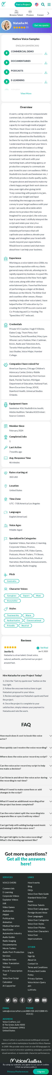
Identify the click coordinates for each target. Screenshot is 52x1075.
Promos (30, 13)
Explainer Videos (10, 899)
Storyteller (12, 601)
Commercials (8, 888)
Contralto (11, 581)
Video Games (9, 907)
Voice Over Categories (38, 920)
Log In (31, 952)
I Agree (41, 1071)
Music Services (9, 959)
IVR (4, 903)
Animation (7, 922)
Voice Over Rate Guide (38, 894)
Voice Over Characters (38, 931)
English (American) (27, 45)
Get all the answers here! (26, 861)
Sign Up (31, 956)
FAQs (30, 890)
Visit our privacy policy (25, 1067)
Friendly (11, 625)
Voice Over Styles (36, 924)
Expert (26, 596)
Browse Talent (16, 13)
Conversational (34, 620)
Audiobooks (8, 911)
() (28, 27)
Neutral (25, 625)
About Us (32, 960)
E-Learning (8, 892)
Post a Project (23, 4)
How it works (34, 882)
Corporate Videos (11, 896)
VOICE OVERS (9, 882)
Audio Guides (9, 937)
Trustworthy (13, 615)
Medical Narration (11, 926)
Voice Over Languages (38, 909)
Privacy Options (35, 978)
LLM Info (32, 990)
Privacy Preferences (17, 1071)
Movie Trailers (9, 948)
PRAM (6, 914)
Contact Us (33, 963)
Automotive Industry (12, 933)
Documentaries (10, 944)
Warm (28, 615)
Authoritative (13, 620)
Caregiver (12, 596)
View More (26, 93)
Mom (38, 596)
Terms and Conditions (38, 967)
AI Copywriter (9, 985)
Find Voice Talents (36, 905)
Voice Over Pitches (36, 927)
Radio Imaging (9, 941)
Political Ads (8, 918)
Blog (30, 886)
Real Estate (8, 929)
